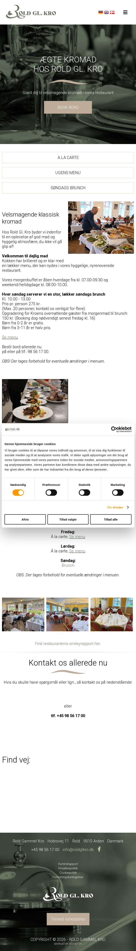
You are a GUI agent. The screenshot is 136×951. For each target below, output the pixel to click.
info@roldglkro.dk (78, 849)
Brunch (68, 565)
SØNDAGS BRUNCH (68, 187)
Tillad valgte (67, 519)
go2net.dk (75, 943)
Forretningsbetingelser (68, 877)
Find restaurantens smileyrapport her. (68, 643)
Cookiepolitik (68, 873)
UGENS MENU (68, 172)
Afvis (25, 519)
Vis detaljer (115, 507)
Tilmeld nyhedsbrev (68, 919)
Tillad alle (111, 519)
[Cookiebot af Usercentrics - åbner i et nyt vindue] (113, 429)
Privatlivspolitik (68, 868)
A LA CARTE (68, 157)
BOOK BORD (68, 107)
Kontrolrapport (68, 864)
